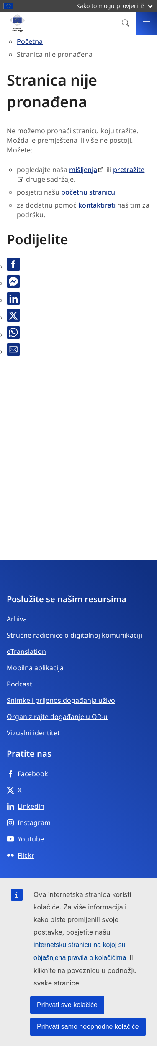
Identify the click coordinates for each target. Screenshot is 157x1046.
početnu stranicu (88, 192)
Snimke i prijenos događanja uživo (61, 700)
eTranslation (26, 651)
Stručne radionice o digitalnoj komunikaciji (74, 635)
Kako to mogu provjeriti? (114, 6)
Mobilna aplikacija (35, 667)
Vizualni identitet (33, 732)
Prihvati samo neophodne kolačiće (88, 1026)
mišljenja (83, 169)
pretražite (128, 169)
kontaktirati (97, 205)
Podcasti (20, 684)
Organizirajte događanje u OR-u (57, 716)
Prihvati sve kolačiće (67, 1004)
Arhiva (17, 618)
